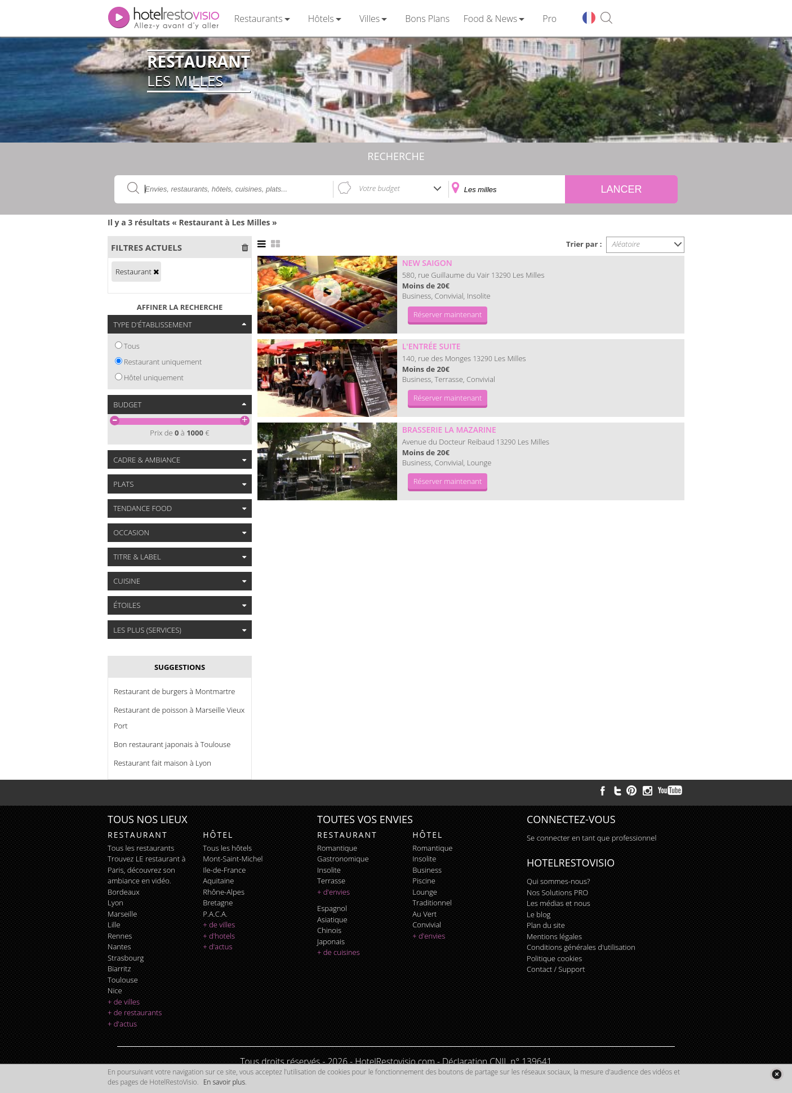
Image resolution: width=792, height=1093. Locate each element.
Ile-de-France (224, 870)
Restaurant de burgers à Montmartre (174, 691)
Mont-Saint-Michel (232, 859)
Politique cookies (554, 958)
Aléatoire (626, 244)
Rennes (120, 936)
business (427, 870)
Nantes (119, 946)
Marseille (122, 914)
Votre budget (379, 188)
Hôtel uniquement (154, 377)
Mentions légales (554, 936)
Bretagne (218, 902)
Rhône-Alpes (223, 892)
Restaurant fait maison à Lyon (162, 763)
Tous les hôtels (227, 848)
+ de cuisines (338, 952)
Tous (132, 346)
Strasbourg (126, 958)
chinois (329, 930)
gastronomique (343, 859)
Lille (114, 924)
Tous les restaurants (141, 848)
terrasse (331, 881)
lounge (424, 892)
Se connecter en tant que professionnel (591, 838)
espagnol (332, 908)
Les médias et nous (558, 903)
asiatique (332, 919)
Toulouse (123, 980)
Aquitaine (218, 881)
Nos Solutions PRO (557, 892)
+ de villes (124, 1002)
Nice (115, 990)
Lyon (115, 902)
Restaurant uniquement (163, 362)
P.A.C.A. (215, 914)
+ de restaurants (135, 1012)
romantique (337, 848)
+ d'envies (333, 892)
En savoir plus (224, 1082)
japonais (331, 941)
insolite (329, 870)
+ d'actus (122, 1024)
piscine (423, 881)
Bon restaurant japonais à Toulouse (172, 744)
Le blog (538, 914)
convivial (426, 924)
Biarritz (119, 968)
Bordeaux (124, 892)
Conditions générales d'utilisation (581, 947)
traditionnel (432, 902)
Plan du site (546, 925)
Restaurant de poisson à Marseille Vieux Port (179, 718)
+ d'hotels (219, 936)
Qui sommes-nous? (558, 881)
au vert (424, 914)
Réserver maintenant (447, 314)
